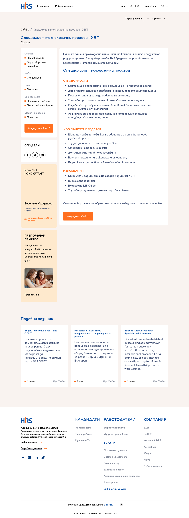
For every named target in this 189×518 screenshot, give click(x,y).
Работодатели (64, 5)
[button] (164, 6)
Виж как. (108, 504)
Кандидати (43, 5)
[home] (26, 5)
